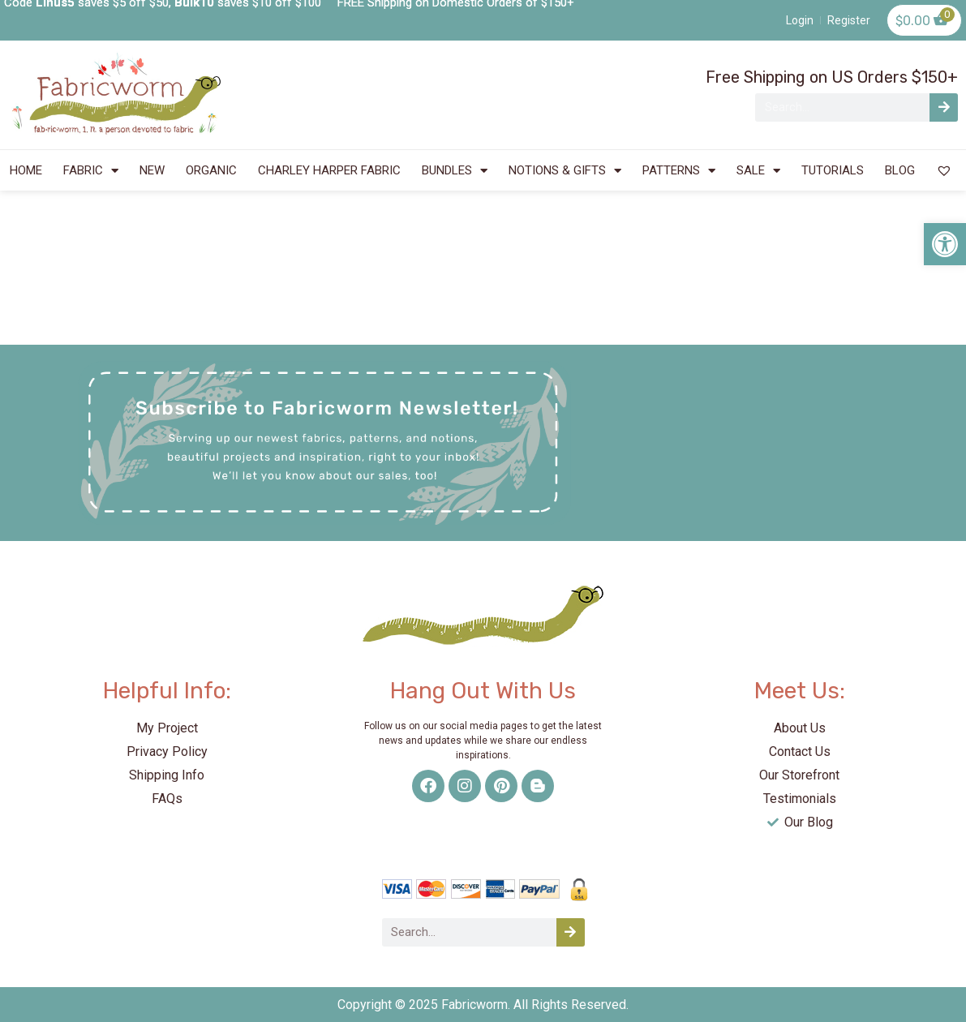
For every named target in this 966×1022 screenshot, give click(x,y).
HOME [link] (26, 170)
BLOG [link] (900, 170)
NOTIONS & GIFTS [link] (565, 171)
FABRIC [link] (90, 171)
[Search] (944, 107)
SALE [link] (758, 171)
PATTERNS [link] (678, 171)
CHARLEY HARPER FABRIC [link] (329, 170)
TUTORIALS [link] (832, 170)
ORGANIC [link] (211, 170)
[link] (945, 244)
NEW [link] (152, 170)
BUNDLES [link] (454, 171)
